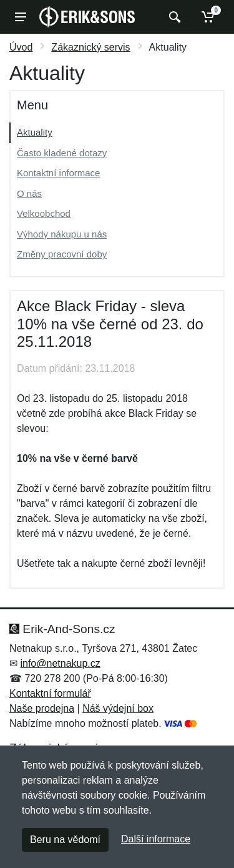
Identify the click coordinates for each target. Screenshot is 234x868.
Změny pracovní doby (62, 254)
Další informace (155, 839)
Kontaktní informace (58, 172)
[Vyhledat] (173, 17)
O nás (29, 193)
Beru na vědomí (65, 839)
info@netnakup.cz (60, 663)
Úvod (20, 47)
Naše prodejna (41, 708)
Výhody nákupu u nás (62, 234)
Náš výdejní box (118, 708)
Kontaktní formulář (50, 693)
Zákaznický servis (90, 47)
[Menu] (20, 17)
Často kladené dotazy (62, 152)
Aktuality (34, 132)
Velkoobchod (44, 213)
